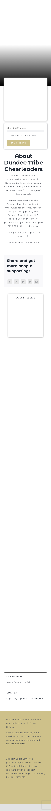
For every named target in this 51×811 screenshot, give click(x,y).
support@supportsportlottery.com (26, 698)
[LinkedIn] (23, 282)
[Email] (36, 282)
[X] (16, 282)
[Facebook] (10, 282)
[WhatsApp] (30, 282)
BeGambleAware (15, 743)
